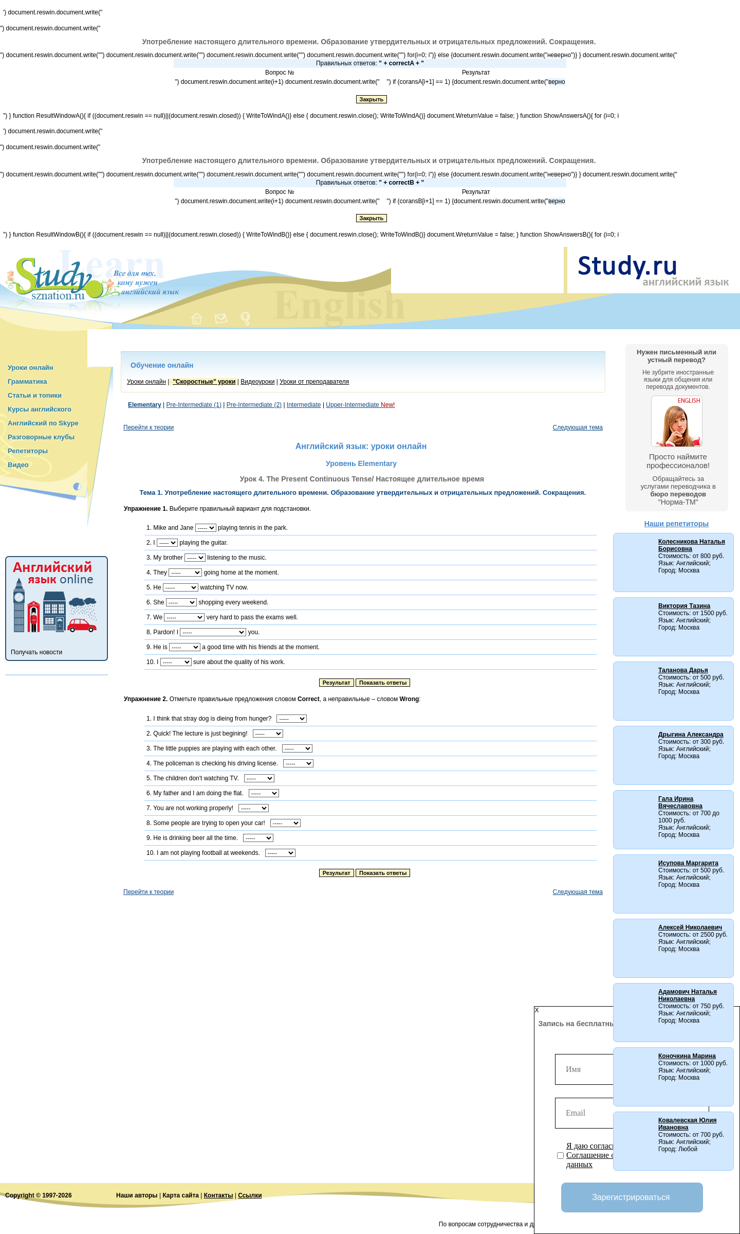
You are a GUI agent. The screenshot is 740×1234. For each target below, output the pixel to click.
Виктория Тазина (684, 606)
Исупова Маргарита (688, 863)
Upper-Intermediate (360, 404)
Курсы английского (39, 409)
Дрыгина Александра (691, 734)
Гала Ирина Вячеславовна (680, 802)
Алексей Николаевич (690, 927)
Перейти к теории (148, 427)
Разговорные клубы (41, 437)
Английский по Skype (43, 423)
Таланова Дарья (683, 670)
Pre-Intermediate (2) (254, 404)
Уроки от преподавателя (314, 381)
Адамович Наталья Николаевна (687, 995)
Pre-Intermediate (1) (193, 404)
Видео (18, 465)
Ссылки (250, 1195)
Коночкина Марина (687, 1056)
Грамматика (27, 381)
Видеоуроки (257, 381)
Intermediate (304, 404)
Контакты (218, 1195)
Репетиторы (28, 451)
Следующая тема (578, 427)
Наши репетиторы (676, 524)
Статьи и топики (35, 395)
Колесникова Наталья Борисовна (691, 545)
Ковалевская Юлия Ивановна (687, 1124)
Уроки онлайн (30, 367)
